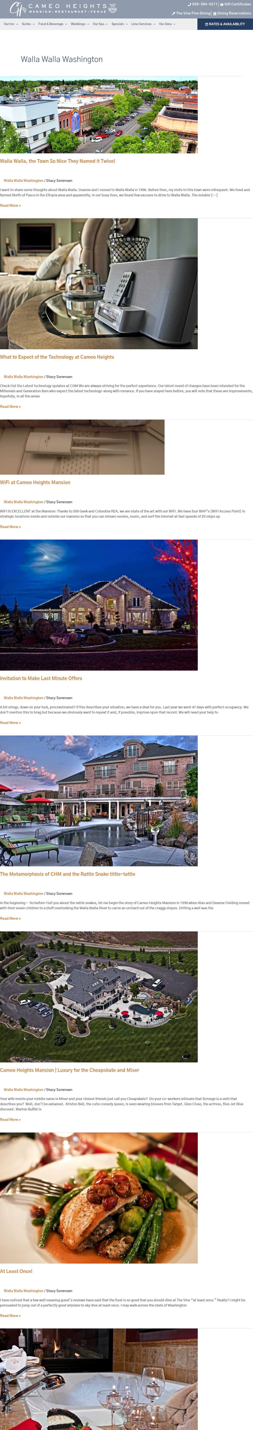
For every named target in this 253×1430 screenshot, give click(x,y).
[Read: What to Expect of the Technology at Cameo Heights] (99, 284)
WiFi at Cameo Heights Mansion (35, 482)
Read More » (10, 205)
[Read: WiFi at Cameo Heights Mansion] (82, 447)
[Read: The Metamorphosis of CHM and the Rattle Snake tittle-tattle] (99, 801)
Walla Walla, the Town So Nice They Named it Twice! (57, 161)
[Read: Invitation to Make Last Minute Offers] (99, 605)
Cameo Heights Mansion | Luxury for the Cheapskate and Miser (69, 1070)
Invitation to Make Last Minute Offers (41, 678)
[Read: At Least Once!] (99, 1198)
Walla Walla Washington (23, 181)
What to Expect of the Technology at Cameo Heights (57, 357)
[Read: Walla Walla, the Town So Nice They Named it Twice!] (99, 115)
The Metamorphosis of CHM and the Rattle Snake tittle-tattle (67, 874)
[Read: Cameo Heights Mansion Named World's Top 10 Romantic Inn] (99, 1394)
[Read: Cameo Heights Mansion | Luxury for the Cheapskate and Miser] (99, 997)
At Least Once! (16, 1271)
